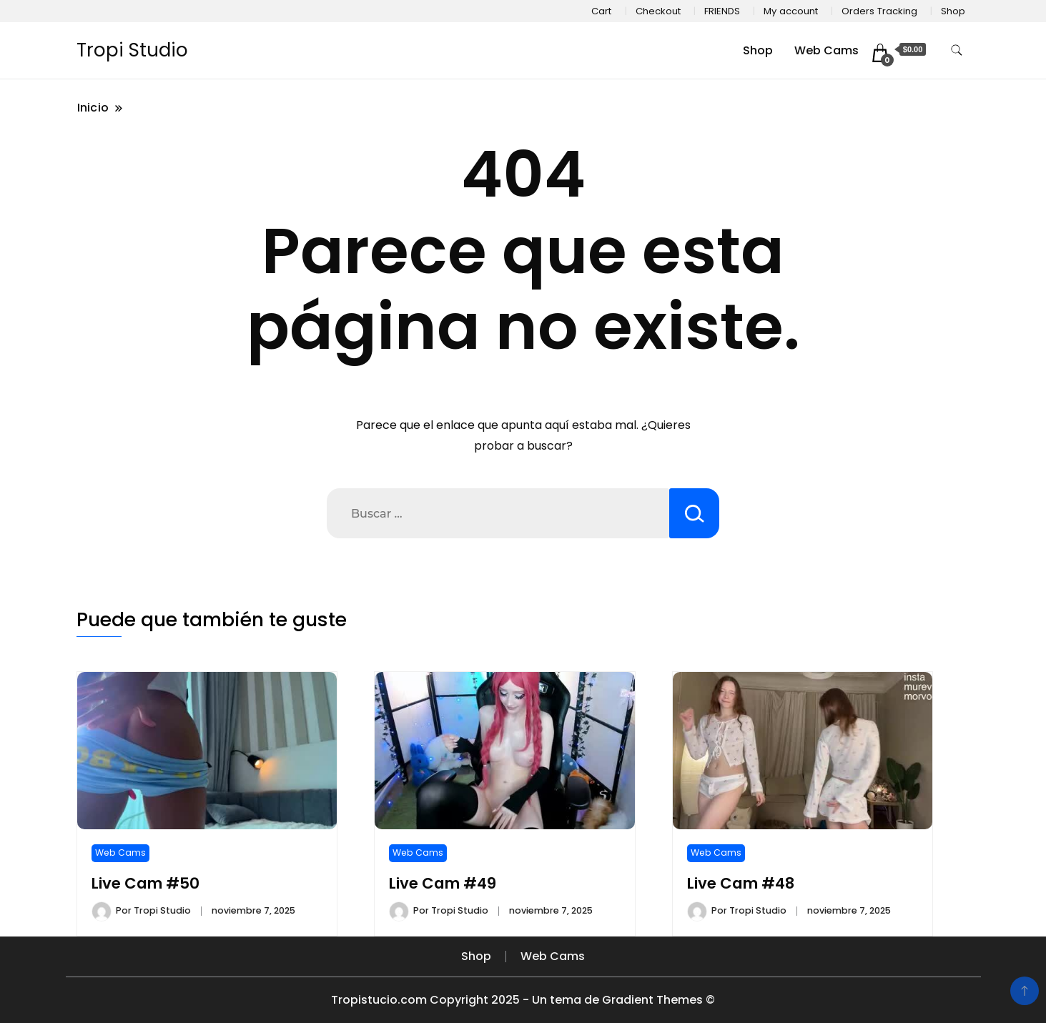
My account (791, 11)
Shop (953, 11)
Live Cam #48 (740, 883)
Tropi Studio (132, 50)
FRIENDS (722, 11)
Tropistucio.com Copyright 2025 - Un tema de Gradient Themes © (523, 1000)
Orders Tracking (879, 11)
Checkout (658, 11)
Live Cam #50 (145, 883)
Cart (601, 11)
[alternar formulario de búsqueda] (956, 50)
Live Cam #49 (442, 883)
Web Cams (826, 50)
